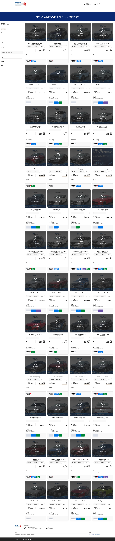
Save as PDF (33, 534)
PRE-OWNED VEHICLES (47, 10)
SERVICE (69, 10)
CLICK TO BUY (60, 10)
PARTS (77, 10)
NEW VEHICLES (32, 10)
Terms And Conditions (25, 534)
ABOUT (84, 10)
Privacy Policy (17, 534)
